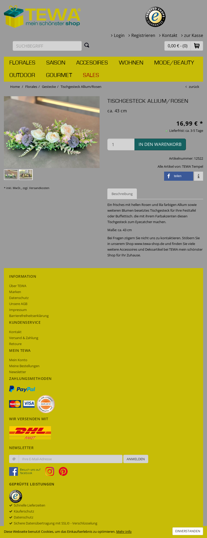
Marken (15, 291)
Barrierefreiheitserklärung (29, 315)
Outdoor (22, 75)
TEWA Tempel (192, 166)
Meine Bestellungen (24, 366)
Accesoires (92, 63)
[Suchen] (87, 45)
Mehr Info (124, 531)
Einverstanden (187, 531)
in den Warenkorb (160, 144)
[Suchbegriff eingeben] (47, 46)
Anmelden (136, 459)
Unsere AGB (18, 303)
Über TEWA (17, 285)
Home (15, 86)
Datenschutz (19, 297)
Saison (55, 63)
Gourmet (59, 75)
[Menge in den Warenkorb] (120, 144)
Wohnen (131, 63)
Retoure (15, 343)
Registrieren (143, 35)
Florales (22, 63)
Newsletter (17, 372)
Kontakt (169, 35)
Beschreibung (122, 193)
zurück (194, 86)
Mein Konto (18, 360)
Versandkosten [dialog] (39, 188)
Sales (91, 75)
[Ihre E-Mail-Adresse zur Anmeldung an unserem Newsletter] (70, 459)
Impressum (18, 309)
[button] (197, 45)
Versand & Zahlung (23, 337)
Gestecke (49, 86)
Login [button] (119, 35)
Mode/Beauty (174, 63)
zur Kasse (193, 35)
